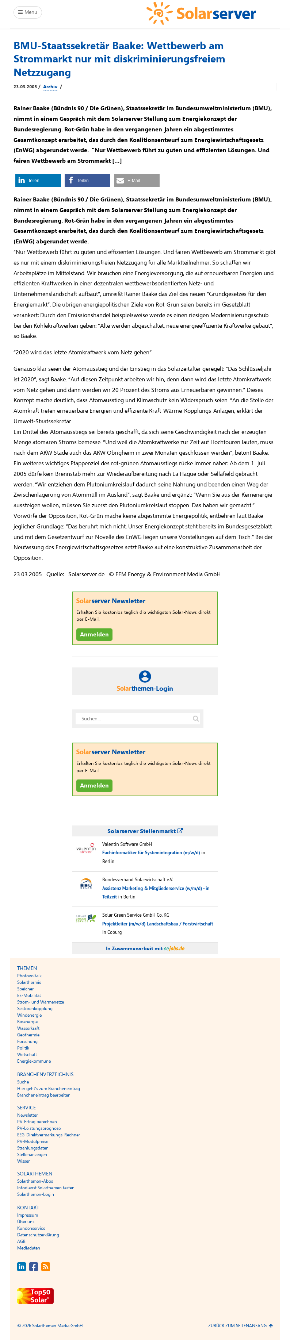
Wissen (24, 1161)
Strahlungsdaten (33, 1148)
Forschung (27, 1041)
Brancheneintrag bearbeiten (43, 1095)
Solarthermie (29, 982)
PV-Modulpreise (32, 1141)
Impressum (27, 1215)
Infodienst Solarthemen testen (46, 1188)
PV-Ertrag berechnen (37, 1122)
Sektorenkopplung (35, 1009)
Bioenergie (27, 1022)
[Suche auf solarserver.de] (195, 718)
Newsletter (27, 1115)
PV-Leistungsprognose (39, 1128)
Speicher (25, 989)
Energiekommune (34, 1061)
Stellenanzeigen (32, 1155)
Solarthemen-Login (35, 1194)
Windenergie (29, 1015)
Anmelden (94, 635)
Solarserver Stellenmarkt (145, 831)
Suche (23, 1082)
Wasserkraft (28, 1028)
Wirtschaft (27, 1055)
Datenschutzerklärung (38, 1235)
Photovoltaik (29, 976)
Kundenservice (31, 1228)
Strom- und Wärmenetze (40, 1002)
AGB (21, 1241)
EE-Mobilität (29, 995)
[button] (38, 180)
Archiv (50, 87)
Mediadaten (28, 1248)
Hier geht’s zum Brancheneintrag (48, 1088)
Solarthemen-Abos (35, 1181)
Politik (23, 1048)
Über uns (25, 1222)
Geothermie (28, 1035)
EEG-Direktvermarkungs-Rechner (48, 1135)
